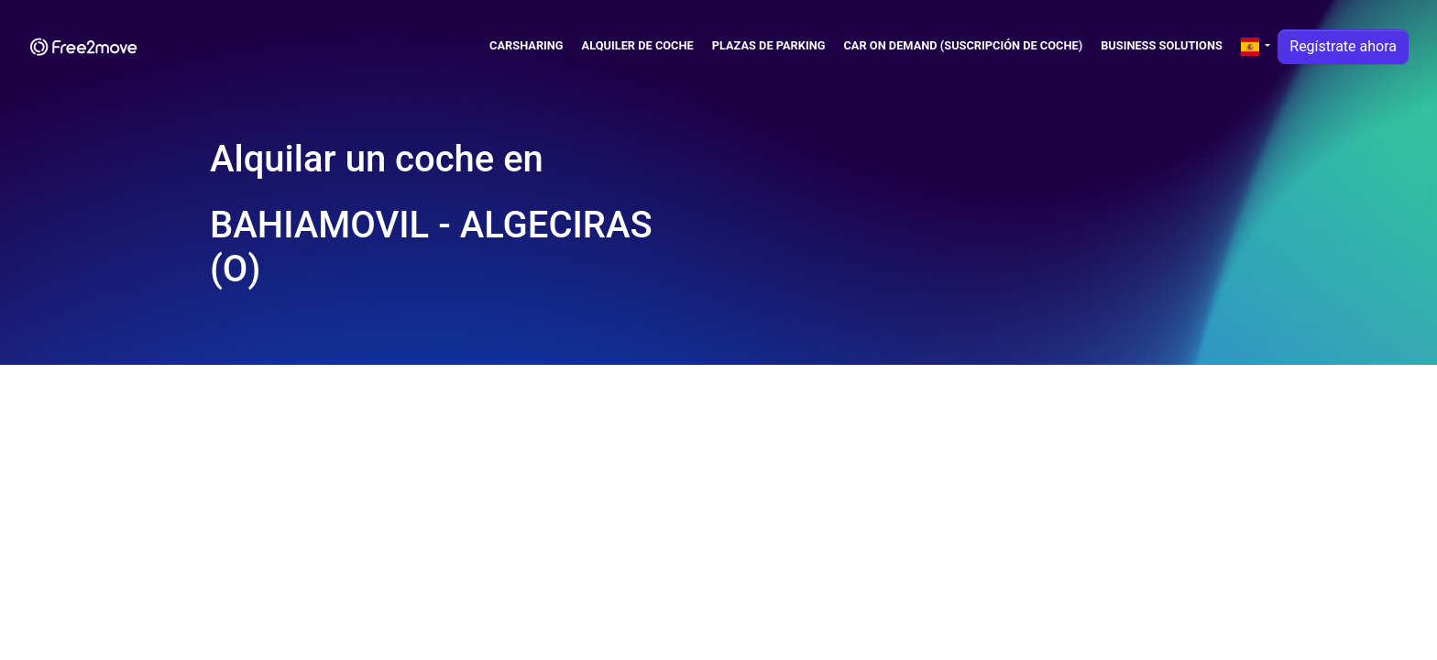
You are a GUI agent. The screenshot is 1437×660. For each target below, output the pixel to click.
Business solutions (1162, 45)
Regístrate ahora (1343, 46)
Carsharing (526, 45)
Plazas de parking (769, 45)
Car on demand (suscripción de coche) (962, 45)
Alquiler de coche (638, 45)
